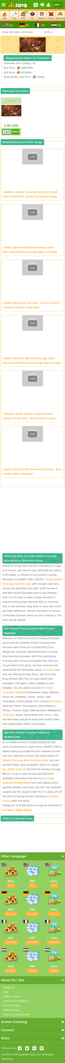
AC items (48, 669)
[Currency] (58, 4)
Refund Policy (11, 1010)
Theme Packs (23, 809)
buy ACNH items (12, 769)
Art (13, 714)
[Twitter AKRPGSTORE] (27, 1048)
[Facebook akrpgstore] (20, 1048)
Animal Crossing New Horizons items (25, 760)
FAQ (6, 992)
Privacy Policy (11, 1005)
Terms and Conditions (16, 1001)
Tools (5, 714)
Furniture (57, 701)
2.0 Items (8, 809)
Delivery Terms (12, 996)
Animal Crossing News (16, 1014)
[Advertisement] (32, 521)
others (48, 714)
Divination (11, 101)
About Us (8, 987)
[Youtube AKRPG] (34, 1048)
